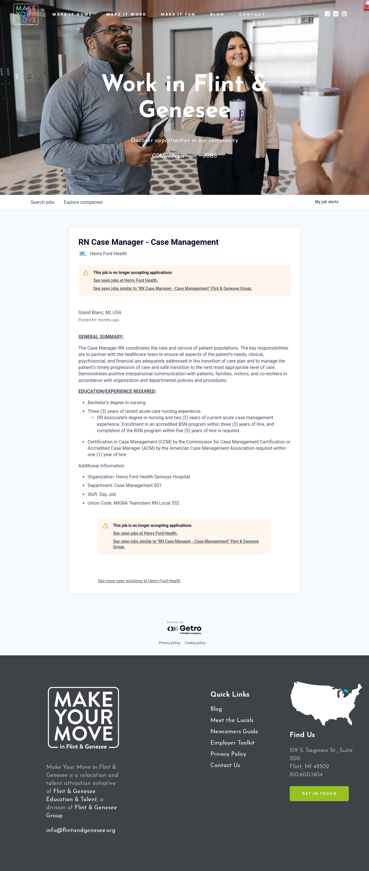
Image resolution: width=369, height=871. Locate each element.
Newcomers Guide (234, 732)
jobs (42, 202)
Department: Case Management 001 (125, 485)
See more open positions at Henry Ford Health (139, 581)
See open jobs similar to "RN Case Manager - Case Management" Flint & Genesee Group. (172, 288)
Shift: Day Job (102, 494)
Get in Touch (319, 793)
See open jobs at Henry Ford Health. (125, 280)
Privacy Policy (228, 754)
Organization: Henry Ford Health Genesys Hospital (139, 477)
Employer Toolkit (232, 743)
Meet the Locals (231, 720)
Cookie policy (195, 643)
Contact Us (225, 766)
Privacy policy (169, 643)
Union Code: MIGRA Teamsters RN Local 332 (133, 503)
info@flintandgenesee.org (80, 830)
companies (83, 202)
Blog (216, 709)
